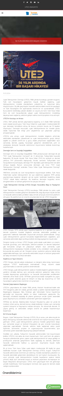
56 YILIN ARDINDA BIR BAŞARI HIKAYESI (31, 41)
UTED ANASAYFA (31, 7)
